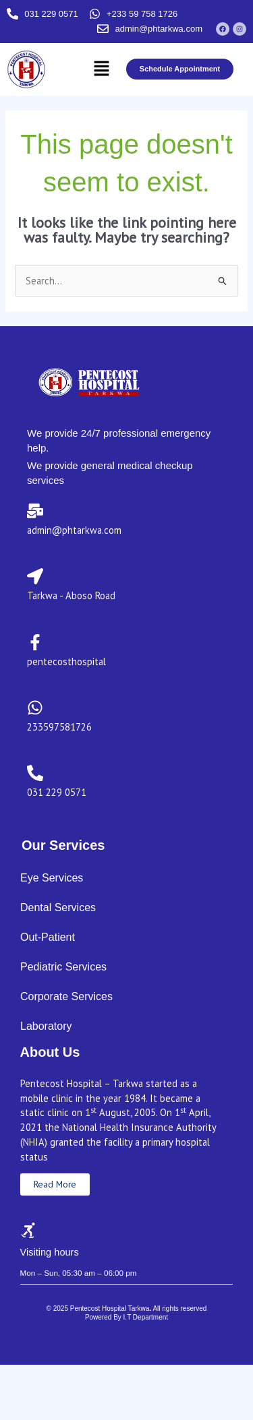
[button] (101, 69)
